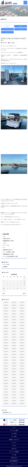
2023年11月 (14, 328)
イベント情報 (20, 29)
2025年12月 (14, 305)
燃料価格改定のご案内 (8, 240)
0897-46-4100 (21, 420)
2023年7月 (22, 331)
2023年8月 (14, 331)
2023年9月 (6, 331)
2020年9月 (14, 360)
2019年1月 (6, 380)
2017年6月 (6, 397)
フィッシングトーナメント (7, 29)
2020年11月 (22, 357)
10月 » (24, 293)
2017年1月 (22, 400)
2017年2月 (14, 400)
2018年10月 (6, 383)
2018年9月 (14, 383)
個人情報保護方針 (14, 460)
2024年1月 (22, 325)
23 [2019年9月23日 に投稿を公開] (3, 288)
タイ (4, 236)
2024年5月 (14, 322)
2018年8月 (22, 383)
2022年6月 (14, 342)
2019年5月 (22, 374)
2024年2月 (14, 325)
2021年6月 (14, 351)
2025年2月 (14, 313)
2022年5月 (22, 342)
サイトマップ (15, 3)
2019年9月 (14, 371)
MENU (25, 2)
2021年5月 (22, 351)
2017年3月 (6, 400)
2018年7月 (6, 386)
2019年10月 (6, 371)
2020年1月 (6, 368)
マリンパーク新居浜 (14, 451)
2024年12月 (6, 316)
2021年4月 (6, 354)
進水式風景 (20, 26)
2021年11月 (22, 345)
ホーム (14, 427)
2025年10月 (6, 308)
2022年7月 (6, 342)
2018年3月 (14, 389)
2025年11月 (22, 305)
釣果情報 (5, 266)
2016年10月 (22, 403)
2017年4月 (22, 397)
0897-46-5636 (21, 422)
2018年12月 (14, 380)
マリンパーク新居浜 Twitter (4, 420)
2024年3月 (6, 325)
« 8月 (3, 293)
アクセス (14, 445)
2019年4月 (6, 377)
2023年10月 (22, 328)
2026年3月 (14, 302)
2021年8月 (22, 348)
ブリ (4, 247)
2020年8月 (22, 360)
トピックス (7, 32)
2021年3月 (14, 354)
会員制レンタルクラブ (14, 439)
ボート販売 (14, 433)
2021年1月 (6, 357)
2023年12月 (6, 328)
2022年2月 (14, 345)
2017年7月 (22, 394)
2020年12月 (14, 357)
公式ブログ (14, 448)
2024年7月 (22, 319)
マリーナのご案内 (14, 430)
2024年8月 (14, 319)
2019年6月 (14, 374)
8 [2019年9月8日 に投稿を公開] (24, 281)
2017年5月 (14, 397)
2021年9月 (14, 348)
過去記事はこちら (7, 412)
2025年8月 (14, 308)
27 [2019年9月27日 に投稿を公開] (17, 288)
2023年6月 (6, 334)
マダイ (4, 243)
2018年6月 (14, 386)
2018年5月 (22, 386)
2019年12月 (14, 368)
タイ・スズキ (6, 245)
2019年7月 (6, 374)
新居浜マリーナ (6, 2)
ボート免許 (14, 436)
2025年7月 (22, 308)
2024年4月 (22, 322)
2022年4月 (6, 345)
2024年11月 (14, 316)
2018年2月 (22, 389)
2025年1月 (22, 313)
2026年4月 (6, 302)
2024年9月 (6, 319)
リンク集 (14, 454)
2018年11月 (22, 380)
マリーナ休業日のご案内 (9, 252)
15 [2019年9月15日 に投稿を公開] (24, 283)
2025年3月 (6, 313)
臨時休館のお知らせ (8, 249)
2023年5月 (14, 334)
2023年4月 (22, 334)
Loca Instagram (4, 424)
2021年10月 (6, 348)
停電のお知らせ (6, 238)
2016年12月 (6, 403)
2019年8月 (22, 371)
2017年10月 (6, 394)
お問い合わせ (14, 457)
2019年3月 (14, 377)
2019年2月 (22, 377)
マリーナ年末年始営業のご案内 (10, 256)
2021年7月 (6, 351)
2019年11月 (22, 368)
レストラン (14, 442)
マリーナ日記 (12, 42)
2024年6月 (6, 322)
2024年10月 (22, 316)
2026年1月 (6, 305)
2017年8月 (14, 394)
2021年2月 (22, 354)
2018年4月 (6, 389)
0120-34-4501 (21, 424)
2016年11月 (14, 403)
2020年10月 (6, 360)
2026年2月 (22, 302)
